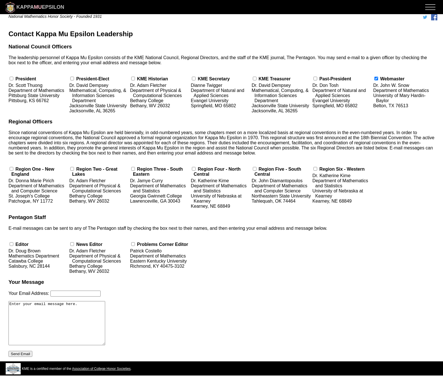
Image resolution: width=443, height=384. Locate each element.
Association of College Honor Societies (101, 377)
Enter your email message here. (62, 327)
